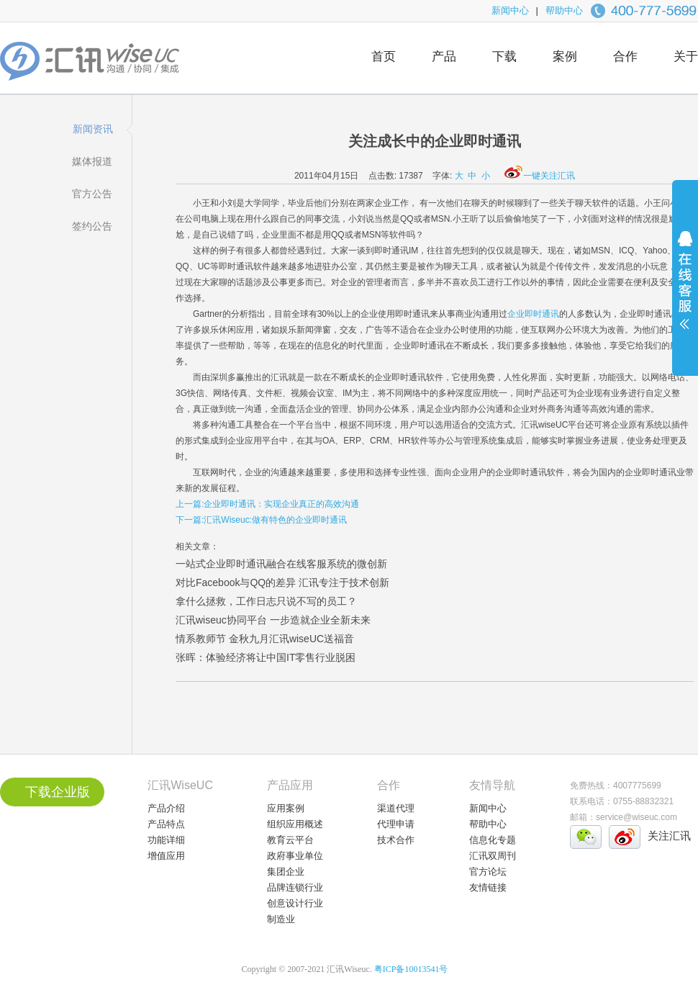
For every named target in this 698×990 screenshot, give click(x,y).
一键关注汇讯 (539, 176)
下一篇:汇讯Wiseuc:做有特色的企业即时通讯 (261, 520)
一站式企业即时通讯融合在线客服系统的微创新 (281, 564)
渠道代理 (395, 808)
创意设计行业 (295, 903)
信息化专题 (492, 839)
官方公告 (92, 193)
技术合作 (395, 839)
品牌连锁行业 (295, 887)
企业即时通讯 (533, 314)
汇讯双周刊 (492, 855)
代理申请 (395, 824)
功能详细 (166, 839)
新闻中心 (510, 10)
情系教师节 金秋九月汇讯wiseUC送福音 (265, 638)
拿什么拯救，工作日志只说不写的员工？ (266, 601)
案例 (565, 56)
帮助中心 (564, 10)
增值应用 (166, 855)
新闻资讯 (93, 129)
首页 (383, 56)
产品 (444, 56)
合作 (625, 56)
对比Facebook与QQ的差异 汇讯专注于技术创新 (282, 582)
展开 (685, 289)
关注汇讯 (669, 835)
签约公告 (92, 226)
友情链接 (488, 887)
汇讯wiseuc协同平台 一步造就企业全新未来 (273, 620)
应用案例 (285, 808)
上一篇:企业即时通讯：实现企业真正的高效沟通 (267, 504)
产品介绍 (166, 808)
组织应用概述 (295, 824)
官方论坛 (488, 871)
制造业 (281, 919)
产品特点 (166, 824)
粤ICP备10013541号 (411, 969)
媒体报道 (92, 161)
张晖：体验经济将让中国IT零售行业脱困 (265, 657)
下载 (504, 56)
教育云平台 (290, 839)
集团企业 (285, 871)
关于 (686, 56)
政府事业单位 (295, 855)
